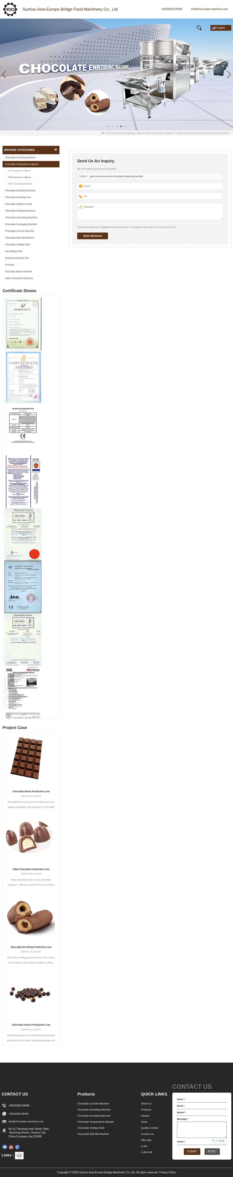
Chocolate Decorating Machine (21, 217)
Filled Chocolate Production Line (31, 869)
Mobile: (181, 1112)
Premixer (9, 264)
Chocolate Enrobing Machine (20, 157)
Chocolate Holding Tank (17, 244)
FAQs (124, 27)
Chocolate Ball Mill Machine (19, 237)
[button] (107, 126)
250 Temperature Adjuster (18, 170)
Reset (213, 1151)
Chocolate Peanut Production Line (31, 1024)
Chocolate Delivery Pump (18, 204)
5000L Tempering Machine (19, 183)
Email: (181, 1106)
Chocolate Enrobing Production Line (30, 947)
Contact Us (178, 27)
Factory (145, 1115)
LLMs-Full (147, 1152)
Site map (146, 1140)
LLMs (144, 1146)
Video (104, 27)
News (58, 27)
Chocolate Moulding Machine (20, 190)
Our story (81, 27)
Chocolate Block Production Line (31, 791)
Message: (182, 1119)
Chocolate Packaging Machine (21, 224)
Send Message (92, 236)
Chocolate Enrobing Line (18, 197)
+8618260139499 (171, 9)
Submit (191, 1151)
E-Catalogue (149, 27)
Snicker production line (17, 258)
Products (35, 27)
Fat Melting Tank (13, 251)
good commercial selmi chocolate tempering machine (116, 176)
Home (12, 27)
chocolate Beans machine (18, 271)
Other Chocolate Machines (19, 278)
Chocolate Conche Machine (19, 231)
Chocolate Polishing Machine (20, 210)
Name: (181, 1099)
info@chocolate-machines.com (209, 9)
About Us (146, 1103)
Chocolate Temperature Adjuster (129, 133)
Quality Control (150, 1127)
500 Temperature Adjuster (160, 133)
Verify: (181, 1141)
